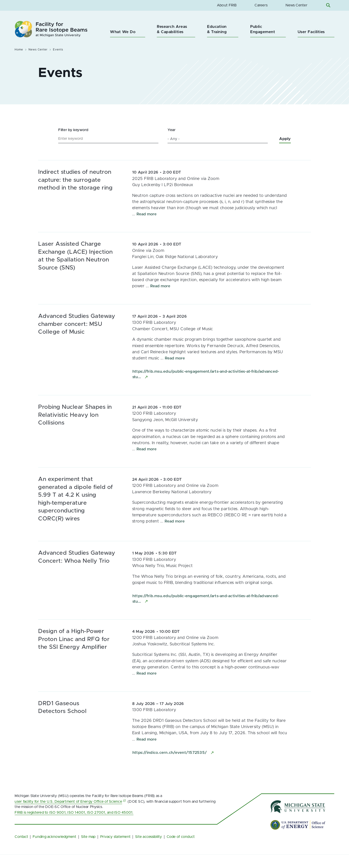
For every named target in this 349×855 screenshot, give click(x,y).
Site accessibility (148, 837)
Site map (88, 837)
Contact (21, 837)
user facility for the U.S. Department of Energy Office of (70, 801)
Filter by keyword (73, 130)
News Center (296, 5)
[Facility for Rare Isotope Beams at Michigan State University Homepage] (51, 29)
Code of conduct (181, 837)
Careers (261, 5)
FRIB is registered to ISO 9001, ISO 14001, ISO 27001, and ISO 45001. (74, 812)
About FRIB (227, 5)
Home (19, 49)
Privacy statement (115, 837)
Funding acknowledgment (54, 837)
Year (172, 130)
